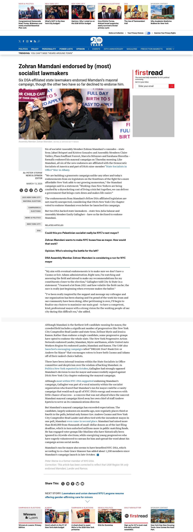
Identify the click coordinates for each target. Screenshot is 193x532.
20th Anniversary (113, 49)
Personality (49, 49)
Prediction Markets (152, 49)
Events (96, 49)
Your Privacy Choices (139, 33)
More (170, 49)
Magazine (132, 49)
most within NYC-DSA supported (74, 381)
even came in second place (82, 421)
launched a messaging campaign (63, 349)
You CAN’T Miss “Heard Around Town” (52, 53)
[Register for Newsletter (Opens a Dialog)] (171, 86)
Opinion (80, 49)
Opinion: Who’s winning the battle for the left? (71, 250)
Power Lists (66, 49)
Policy (35, 49)
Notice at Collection (116, 33)
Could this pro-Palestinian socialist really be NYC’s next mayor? (82, 232)
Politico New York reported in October (66, 368)
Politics (23, 49)
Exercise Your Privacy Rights (165, 33)
